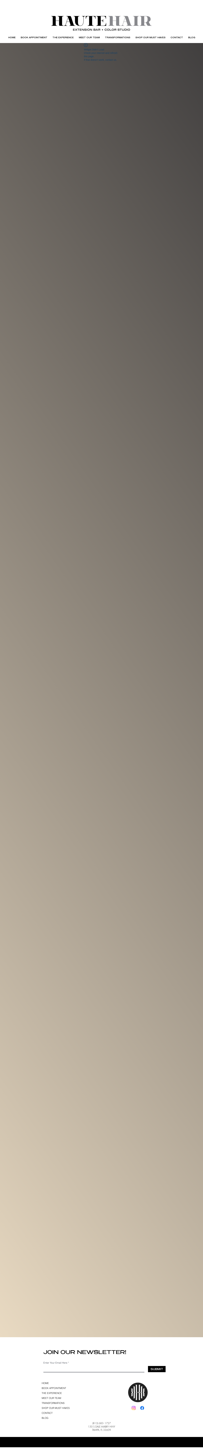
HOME (45, 1383)
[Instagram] (133, 1408)
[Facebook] (142, 1408)
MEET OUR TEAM (51, 1398)
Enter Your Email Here (55, 1363)
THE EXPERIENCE (52, 1393)
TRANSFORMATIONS (53, 1403)
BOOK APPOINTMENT (53, 1388)
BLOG (45, 1417)
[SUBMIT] (157, 1369)
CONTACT (47, 1413)
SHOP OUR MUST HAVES (53, 1408)
